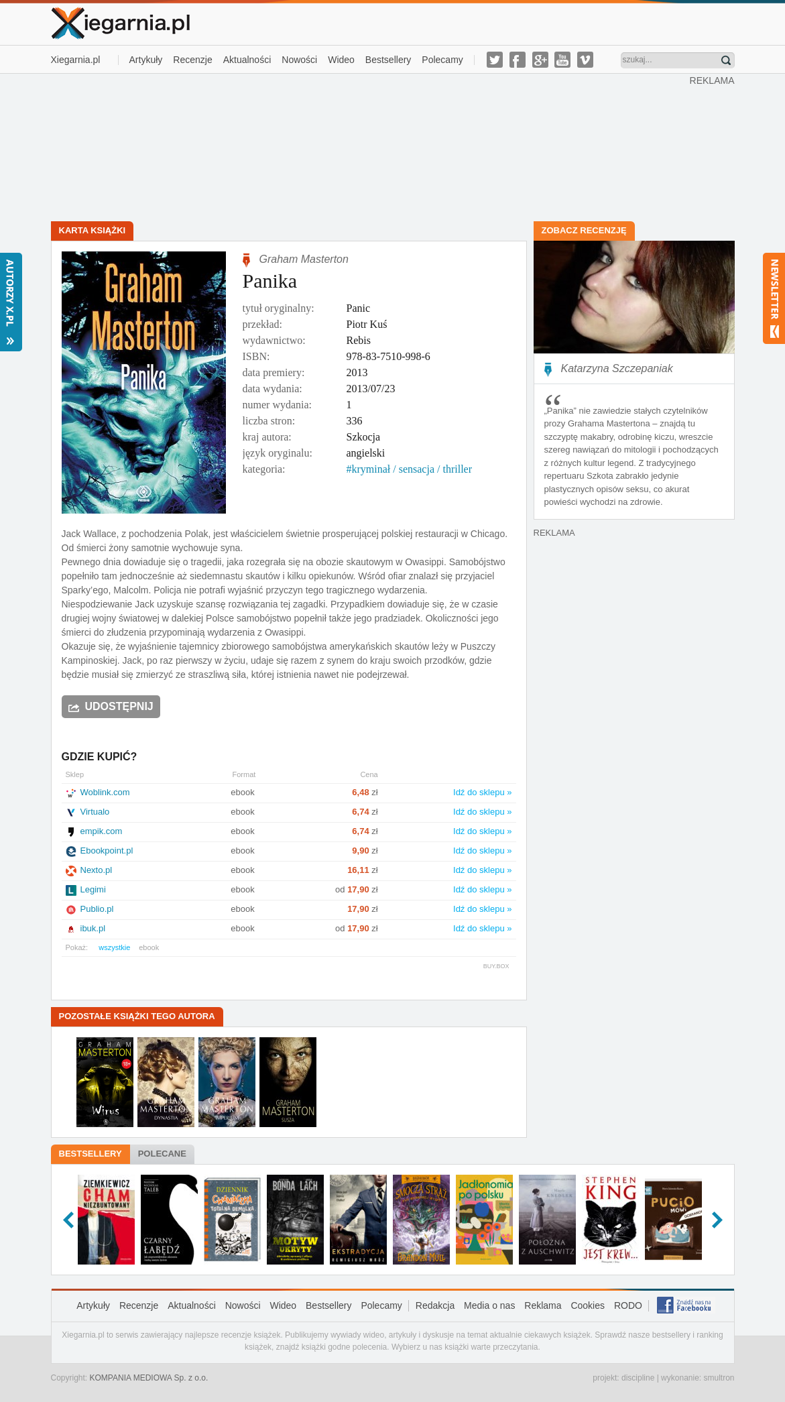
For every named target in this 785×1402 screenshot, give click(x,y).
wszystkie (114, 947)
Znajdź (726, 60)
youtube (562, 60)
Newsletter (774, 298)
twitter (495, 60)
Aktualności (247, 59)
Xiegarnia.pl (76, 59)
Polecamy (442, 59)
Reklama (542, 1305)
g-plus (540, 60)
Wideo (341, 59)
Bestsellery (388, 59)
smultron (718, 1378)
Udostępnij (119, 706)
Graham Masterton (304, 259)
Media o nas (489, 1305)
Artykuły (146, 59)
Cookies (587, 1305)
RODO (628, 1305)
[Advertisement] (370, 146)
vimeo (585, 60)
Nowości (299, 59)
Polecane (162, 1154)
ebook (149, 947)
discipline (637, 1378)
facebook (517, 60)
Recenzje (192, 59)
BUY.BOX (496, 966)
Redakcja (435, 1305)
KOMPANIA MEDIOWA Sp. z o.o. (149, 1378)
